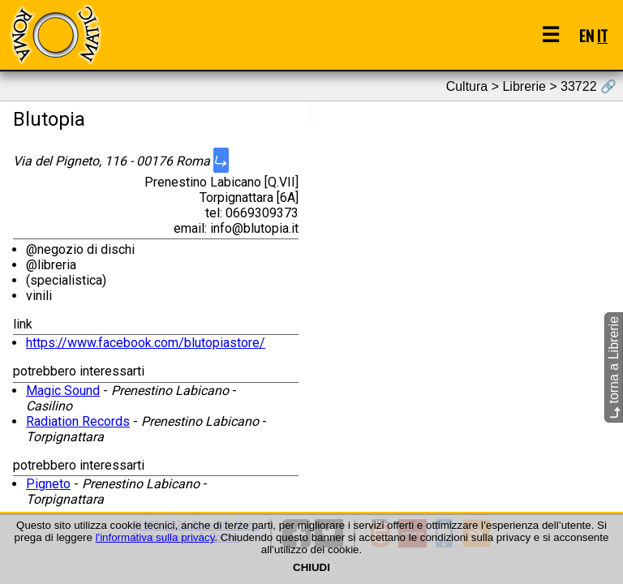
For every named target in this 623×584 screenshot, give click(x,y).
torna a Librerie (614, 367)
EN (586, 35)
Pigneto (48, 484)
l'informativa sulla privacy (155, 537)
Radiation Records (78, 421)
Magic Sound (63, 390)
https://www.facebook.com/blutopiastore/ (145, 342)
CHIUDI (311, 567)
